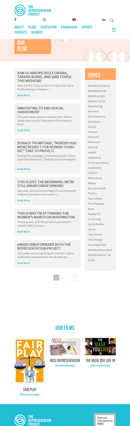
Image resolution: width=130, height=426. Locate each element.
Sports (92, 229)
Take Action (95, 234)
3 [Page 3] (68, 277)
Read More (23, 95)
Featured (93, 137)
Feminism (94, 142)
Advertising (95, 106)
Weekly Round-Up (99, 255)
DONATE (37, 32)
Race (91, 209)
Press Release (96, 203)
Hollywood (94, 157)
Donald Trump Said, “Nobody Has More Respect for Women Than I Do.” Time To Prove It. (46, 147)
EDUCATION (48, 27)
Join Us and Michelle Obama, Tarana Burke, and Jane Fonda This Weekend (44, 77)
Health (92, 152)
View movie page (30, 394)
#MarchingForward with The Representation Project (44, 246)
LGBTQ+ (93, 173)
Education (94, 121)
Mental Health (97, 188)
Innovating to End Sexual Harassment (40, 110)
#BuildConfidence (99, 85)
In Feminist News (98, 162)
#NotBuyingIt (96, 96)
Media (92, 183)
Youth (91, 260)
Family (92, 127)
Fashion (92, 132)
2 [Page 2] (62, 277)
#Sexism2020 (96, 101)
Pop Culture (95, 198)
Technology (95, 239)
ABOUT (19, 27)
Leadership (95, 167)
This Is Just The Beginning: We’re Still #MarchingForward (45, 184)
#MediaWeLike (97, 91)
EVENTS (87, 27)
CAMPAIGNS (69, 27)
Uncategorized (97, 244)
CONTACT (20, 32)
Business (93, 111)
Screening (94, 219)
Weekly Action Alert (100, 250)
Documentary (96, 116)
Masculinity (95, 178)
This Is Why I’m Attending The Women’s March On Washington (46, 215)
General (93, 147)
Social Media (95, 224)
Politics (92, 193)
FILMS (32, 27)
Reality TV (94, 214)
